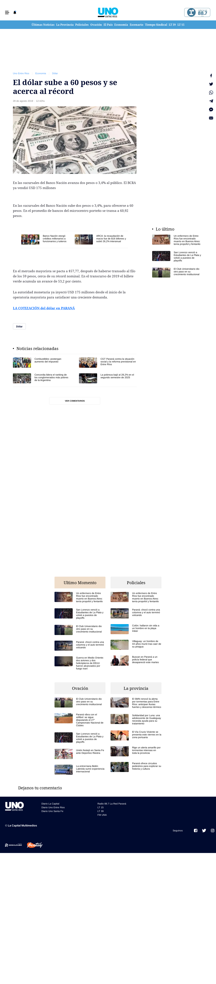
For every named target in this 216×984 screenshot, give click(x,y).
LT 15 (180, 24)
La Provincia (65, 24)
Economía (121, 24)
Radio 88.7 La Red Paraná (111, 803)
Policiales (82, 24)
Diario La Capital (50, 803)
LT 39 (172, 24)
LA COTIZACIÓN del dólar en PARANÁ (44, 308)
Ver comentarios (75, 401)
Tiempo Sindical (156, 24)
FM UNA (102, 815)
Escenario (136, 24)
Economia (40, 73)
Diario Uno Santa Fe (52, 811)
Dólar (55, 73)
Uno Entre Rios (21, 73)
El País (108, 24)
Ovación (96, 24)
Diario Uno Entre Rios (53, 807)
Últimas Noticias (43, 24)
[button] (7, 12)
